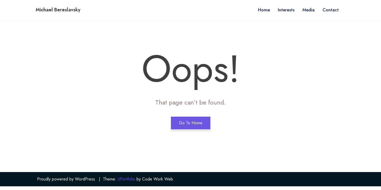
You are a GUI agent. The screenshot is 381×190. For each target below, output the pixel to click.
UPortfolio (126, 179)
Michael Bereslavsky (58, 9)
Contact (331, 10)
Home (264, 10)
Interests (286, 10)
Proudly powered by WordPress (66, 179)
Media (308, 10)
